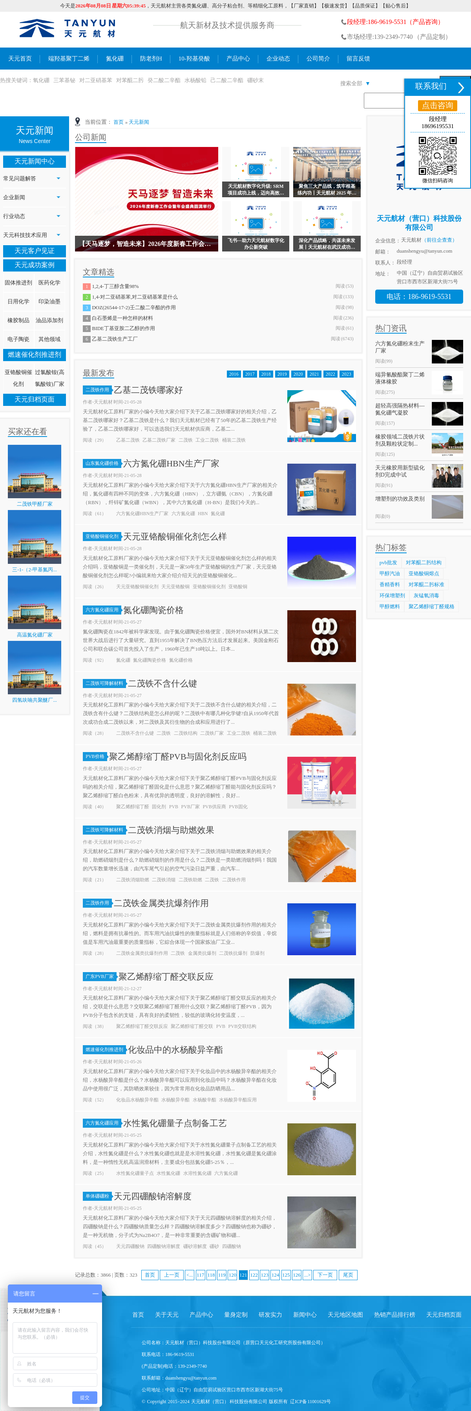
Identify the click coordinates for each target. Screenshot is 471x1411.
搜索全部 (355, 83)
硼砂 (214, 1246)
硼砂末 (255, 80)
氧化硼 (41, 80)
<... (189, 1275)
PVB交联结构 (242, 1026)
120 (233, 1275)
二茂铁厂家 (212, 733)
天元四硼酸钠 (130, 1246)
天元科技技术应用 (25, 235)
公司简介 (318, 58)
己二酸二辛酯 (226, 80)
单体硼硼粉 (99, 1196)
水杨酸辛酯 (204, 1100)
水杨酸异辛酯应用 (238, 1100)
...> (307, 1275)
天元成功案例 (35, 265)
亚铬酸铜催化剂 (103, 536)
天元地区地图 (345, 1315)
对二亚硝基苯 (95, 80)
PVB (173, 806)
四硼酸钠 (231, 1246)
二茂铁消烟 (163, 880)
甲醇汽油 (390, 573)
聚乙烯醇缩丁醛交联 (192, 1026)
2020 (298, 374)
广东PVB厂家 (101, 976)
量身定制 (236, 1315)
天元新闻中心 (35, 161)
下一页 (325, 1275)
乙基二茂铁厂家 (158, 440)
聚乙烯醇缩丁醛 (132, 806)
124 (275, 1275)
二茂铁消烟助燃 (132, 880)
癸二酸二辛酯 (164, 80)
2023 (346, 374)
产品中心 (238, 58)
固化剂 (159, 806)
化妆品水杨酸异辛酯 (137, 1100)
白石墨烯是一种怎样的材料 (122, 318)
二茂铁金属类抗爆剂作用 (161, 903)
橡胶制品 (18, 320)
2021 (314, 374)
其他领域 (49, 339)
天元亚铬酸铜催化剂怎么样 (175, 536)
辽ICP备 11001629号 (310, 1401)
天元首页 (20, 58)
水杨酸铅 (195, 80)
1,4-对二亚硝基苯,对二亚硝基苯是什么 (135, 297)
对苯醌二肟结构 (424, 562)
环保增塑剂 (392, 595)
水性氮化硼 (168, 1173)
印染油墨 (49, 302)
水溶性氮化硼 (197, 1173)
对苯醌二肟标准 (426, 584)
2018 (266, 374)
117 (200, 1275)
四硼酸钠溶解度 (163, 1246)
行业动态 (14, 216)
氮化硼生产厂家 (68, 30)
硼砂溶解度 (195, 1246)
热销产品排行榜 (394, 1315)
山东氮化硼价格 (103, 463)
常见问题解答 (19, 179)
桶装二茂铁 (234, 440)
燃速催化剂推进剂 (34, 354)
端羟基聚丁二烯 (68, 58)
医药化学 (49, 283)
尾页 (348, 1275)
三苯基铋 (64, 80)
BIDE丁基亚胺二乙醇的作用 (123, 328)
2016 (234, 374)
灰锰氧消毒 (426, 595)
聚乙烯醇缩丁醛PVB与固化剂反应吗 (178, 756)
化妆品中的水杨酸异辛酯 (175, 1050)
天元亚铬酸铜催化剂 (137, 586)
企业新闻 (14, 197)
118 (211, 1275)
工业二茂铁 (207, 440)
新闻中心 (305, 1315)
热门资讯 (391, 328)
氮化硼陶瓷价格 (153, 610)
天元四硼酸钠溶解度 (153, 1196)
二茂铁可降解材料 (106, 683)
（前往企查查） (439, 240)
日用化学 (18, 302)
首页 (118, 122)
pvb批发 (389, 562)
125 (286, 1275)
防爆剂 (257, 953)
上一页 (171, 1275)
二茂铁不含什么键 (162, 683)
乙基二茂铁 (128, 440)
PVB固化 (238, 806)
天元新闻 (139, 122)
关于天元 (167, 1315)
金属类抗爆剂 (202, 953)
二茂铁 (186, 440)
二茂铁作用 (99, 390)
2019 (282, 374)
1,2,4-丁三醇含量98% (115, 286)
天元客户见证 (35, 251)
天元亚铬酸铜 (175, 586)
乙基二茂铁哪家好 (148, 390)
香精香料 (390, 584)
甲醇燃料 (390, 606)
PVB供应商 (214, 806)
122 (254, 1275)
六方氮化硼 (183, 513)
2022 (330, 374)
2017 (250, 374)
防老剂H (151, 58)
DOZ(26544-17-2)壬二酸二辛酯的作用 (133, 307)
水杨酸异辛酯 (175, 1100)
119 (222, 1275)
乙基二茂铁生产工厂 (115, 339)
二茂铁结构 (185, 733)
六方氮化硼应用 (103, 610)
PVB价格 (96, 756)
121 (243, 1275)
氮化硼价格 (181, 660)
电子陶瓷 (18, 339)
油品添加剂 (49, 320)
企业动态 (278, 58)
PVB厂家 (190, 806)
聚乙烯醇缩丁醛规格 (432, 606)
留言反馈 (358, 58)
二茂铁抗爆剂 (233, 953)
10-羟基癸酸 (194, 58)
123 (264, 1275)
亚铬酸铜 (237, 586)
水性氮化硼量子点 (135, 1173)
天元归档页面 (35, 399)
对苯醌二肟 (130, 80)
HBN (203, 513)
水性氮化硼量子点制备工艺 (175, 1123)
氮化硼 (115, 58)
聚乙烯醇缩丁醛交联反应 (166, 977)
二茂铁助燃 (190, 880)
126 (297, 1275)
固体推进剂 (18, 283)
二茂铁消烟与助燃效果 (171, 830)
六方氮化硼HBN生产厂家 (171, 463)
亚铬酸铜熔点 (424, 573)
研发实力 (270, 1315)
